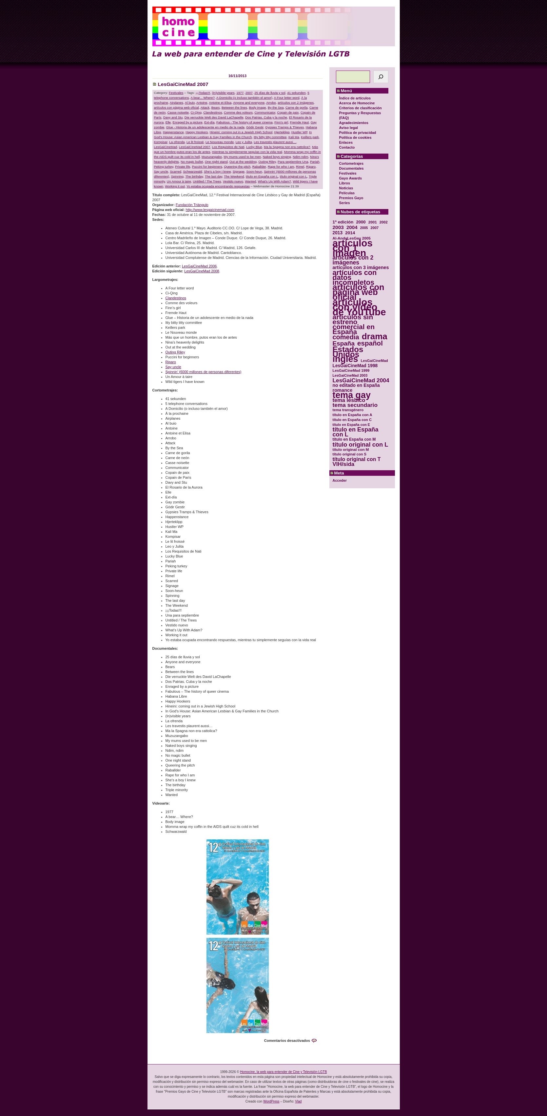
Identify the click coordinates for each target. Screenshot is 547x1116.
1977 (240, 93)
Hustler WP (299, 132)
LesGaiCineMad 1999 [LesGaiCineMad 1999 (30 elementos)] (351, 370)
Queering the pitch (237, 166)
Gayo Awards (350, 178)
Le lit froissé (195, 142)
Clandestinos (213, 112)
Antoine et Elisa (220, 102)
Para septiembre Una (293, 161)
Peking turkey (163, 166)
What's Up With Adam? (274, 181)
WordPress (271, 1101)
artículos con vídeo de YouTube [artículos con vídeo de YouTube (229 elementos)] (359, 307)
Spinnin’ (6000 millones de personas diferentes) (204, 372)
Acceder (340, 480)
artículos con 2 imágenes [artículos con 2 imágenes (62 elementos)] (353, 260)
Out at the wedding (243, 161)
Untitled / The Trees (207, 181)
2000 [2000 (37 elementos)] (360, 222)
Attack (205, 107)
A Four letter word (287, 97)
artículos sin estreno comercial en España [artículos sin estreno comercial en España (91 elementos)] (354, 324)
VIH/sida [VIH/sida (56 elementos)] (344, 464)
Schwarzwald (192, 171)
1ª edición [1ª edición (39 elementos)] (343, 222)
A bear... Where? (203, 97)
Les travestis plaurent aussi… (275, 142)
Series (344, 203)
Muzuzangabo (212, 156)
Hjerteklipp (282, 132)
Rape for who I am (281, 166)
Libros (344, 183)
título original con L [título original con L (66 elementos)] (360, 444)
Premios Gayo (351, 198)
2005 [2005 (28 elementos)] (364, 228)
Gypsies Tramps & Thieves (284, 127)
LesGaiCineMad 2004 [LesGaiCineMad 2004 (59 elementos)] (361, 380)
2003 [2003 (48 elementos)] (338, 227)
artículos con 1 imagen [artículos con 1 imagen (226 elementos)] (353, 248)
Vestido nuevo (233, 181)
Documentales (351, 168)
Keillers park (310, 137)
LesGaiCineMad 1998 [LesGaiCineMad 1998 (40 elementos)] (355, 365)
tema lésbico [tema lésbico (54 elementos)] (349, 400)
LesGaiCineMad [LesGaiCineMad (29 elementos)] (374, 361)
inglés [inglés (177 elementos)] (345, 359)
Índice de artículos (355, 98)
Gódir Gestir (255, 127)
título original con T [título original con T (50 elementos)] (357, 459)
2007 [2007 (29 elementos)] (375, 228)
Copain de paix (288, 112)
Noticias (346, 188)
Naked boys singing (277, 156)
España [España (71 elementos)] (344, 343)
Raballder (259, 166)
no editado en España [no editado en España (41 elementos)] (356, 385)
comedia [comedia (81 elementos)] (346, 337)
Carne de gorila (296, 107)
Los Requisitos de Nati (228, 147)
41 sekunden (296, 93)
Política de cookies (355, 137)
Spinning (177, 176)
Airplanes (176, 102)
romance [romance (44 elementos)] (343, 390)
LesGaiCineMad (165, 147)
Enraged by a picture (188, 122)
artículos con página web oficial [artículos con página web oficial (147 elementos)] (358, 292)
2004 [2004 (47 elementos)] (352, 227)
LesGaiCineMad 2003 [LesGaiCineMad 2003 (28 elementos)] (350, 375)
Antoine (201, 102)
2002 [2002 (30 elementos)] (384, 222)
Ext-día (209, 122)
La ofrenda (177, 142)
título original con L (293, 176)
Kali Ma (293, 137)
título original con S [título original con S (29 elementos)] (349, 454)
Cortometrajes (351, 163)
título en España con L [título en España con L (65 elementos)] (356, 432)
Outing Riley (267, 161)
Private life (182, 166)
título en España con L (262, 176)
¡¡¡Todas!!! (203, 93)
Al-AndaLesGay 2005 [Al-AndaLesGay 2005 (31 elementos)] (352, 238)
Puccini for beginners (207, 166)
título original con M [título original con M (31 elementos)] (351, 449)
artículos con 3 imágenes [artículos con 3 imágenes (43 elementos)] (361, 267)
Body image (257, 107)
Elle (168, 122)
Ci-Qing (196, 112)
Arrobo (271, 102)
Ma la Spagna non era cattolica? (287, 147)
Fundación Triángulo (192, 205)
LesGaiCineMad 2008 (201, 271)
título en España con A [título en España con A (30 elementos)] (352, 415)
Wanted (250, 181)
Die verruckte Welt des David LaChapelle (214, 117)
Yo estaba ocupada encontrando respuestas (218, 186)
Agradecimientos (353, 123)
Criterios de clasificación (360, 108)
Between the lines (234, 107)
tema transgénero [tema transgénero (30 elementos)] (348, 410)
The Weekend (234, 176)
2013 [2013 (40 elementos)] (338, 232)
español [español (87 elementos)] (370, 343)
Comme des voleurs (238, 112)
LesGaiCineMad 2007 (183, 84)
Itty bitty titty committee (270, 137)
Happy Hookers (197, 132)
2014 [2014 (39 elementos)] (350, 232)
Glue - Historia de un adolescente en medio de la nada (205, 127)
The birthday (194, 176)
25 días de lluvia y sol (269, 93)
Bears (215, 107)
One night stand (216, 161)
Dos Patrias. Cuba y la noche (266, 117)
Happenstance (173, 132)
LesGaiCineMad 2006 (199, 266)
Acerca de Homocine (357, 103)
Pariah (315, 161)
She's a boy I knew (217, 171)
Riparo (311, 166)
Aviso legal (348, 128)
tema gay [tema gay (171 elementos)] (352, 395)
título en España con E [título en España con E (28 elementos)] (351, 425)
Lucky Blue (254, 147)
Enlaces (346, 142)
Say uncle (161, 171)
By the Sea (275, 107)
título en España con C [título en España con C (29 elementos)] (352, 420)
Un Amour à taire (179, 181)
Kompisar (160, 142)
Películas (347, 193)
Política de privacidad (357, 133)
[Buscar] (380, 77)
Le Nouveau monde (219, 142)
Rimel (300, 166)
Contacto (347, 147)
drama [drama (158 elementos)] (374, 336)
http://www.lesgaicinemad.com (210, 210)
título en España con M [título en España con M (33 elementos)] (354, 439)
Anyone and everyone (248, 102)
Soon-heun (254, 171)
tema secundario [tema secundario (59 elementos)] (355, 405)
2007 (249, 93)
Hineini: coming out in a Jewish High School (241, 132)
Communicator (264, 112)
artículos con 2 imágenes (296, 102)
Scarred (175, 171)
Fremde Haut (299, 122)
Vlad (298, 1101)
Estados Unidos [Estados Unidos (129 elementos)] (348, 352)
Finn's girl (281, 122)
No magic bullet (192, 161)
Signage (238, 171)
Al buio (190, 102)
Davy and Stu (173, 117)
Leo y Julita (244, 142)
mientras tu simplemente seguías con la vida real (247, 152)
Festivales (348, 173)
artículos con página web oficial (176, 107)
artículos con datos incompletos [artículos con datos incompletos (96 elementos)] (355, 277)
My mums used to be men (242, 156)
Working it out (175, 186)
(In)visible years (223, 93)
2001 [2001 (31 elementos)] (372, 222)
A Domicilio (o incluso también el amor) (244, 97)
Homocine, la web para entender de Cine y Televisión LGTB (283, 1072)
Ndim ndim (300, 156)
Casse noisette (178, 112)
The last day (213, 176)
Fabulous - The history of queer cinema (244, 122)
